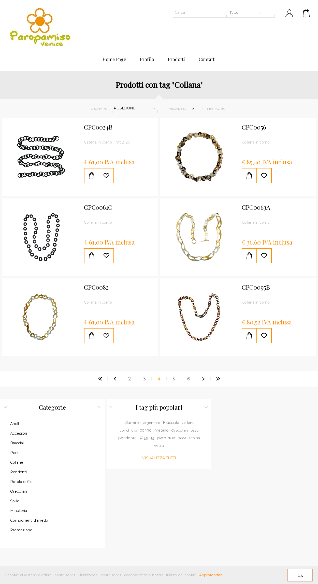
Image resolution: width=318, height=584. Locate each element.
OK (300, 575)
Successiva (203, 379)
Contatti (51, 490)
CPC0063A (256, 207)
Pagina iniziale (100, 379)
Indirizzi (267, 499)
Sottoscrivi (138, 522)
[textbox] (218, 12)
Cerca (51, 516)
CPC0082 (96, 287)
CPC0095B (256, 287)
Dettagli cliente (266, 490)
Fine (218, 379)
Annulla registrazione (174, 522)
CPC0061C (98, 207)
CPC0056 (254, 127)
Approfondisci (211, 575)
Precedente (114, 379)
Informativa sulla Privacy (266, 551)
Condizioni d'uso (266, 533)
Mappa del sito (51, 499)
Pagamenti (51, 507)
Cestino (306, 13)
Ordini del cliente (266, 507)
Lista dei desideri (266, 525)
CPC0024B (98, 127)
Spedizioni (266, 542)
